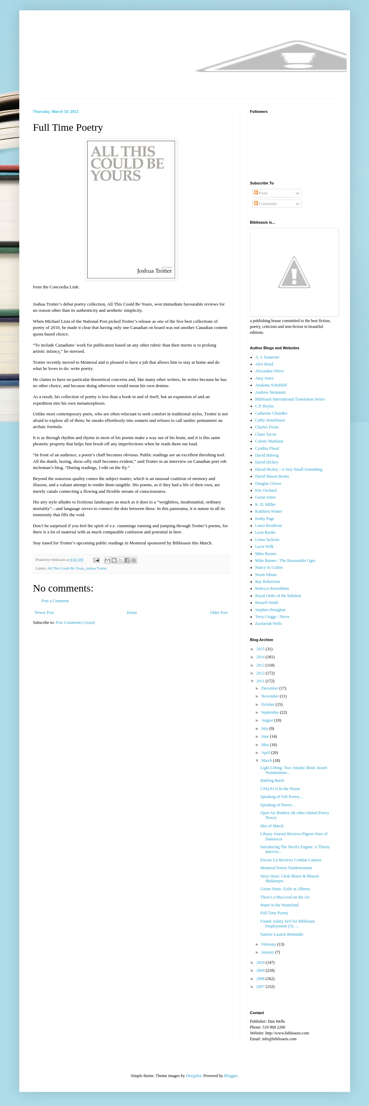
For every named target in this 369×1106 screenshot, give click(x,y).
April (266, 752)
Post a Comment (55, 600)
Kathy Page (265, 518)
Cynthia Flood (267, 448)
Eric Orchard (266, 490)
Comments (265, 203)
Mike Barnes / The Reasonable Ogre (285, 560)
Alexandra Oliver (269, 371)
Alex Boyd (264, 364)
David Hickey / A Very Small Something (288, 469)
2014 (261, 657)
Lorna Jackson (267, 539)
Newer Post (44, 612)
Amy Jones (264, 378)
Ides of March (271, 825)
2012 (261, 673)
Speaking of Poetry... (277, 804)
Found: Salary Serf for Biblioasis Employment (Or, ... (287, 923)
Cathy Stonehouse (270, 420)
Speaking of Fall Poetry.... (281, 796)
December (270, 688)
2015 (261, 649)
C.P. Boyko (264, 406)
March (267, 760)
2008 (261, 978)
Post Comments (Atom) (75, 622)
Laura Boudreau (268, 525)
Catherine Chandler (271, 413)
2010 (261, 962)
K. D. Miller (265, 504)
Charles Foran (267, 427)
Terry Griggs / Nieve (272, 616)
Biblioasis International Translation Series (290, 399)
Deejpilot (194, 1075)
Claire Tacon (265, 434)
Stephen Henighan (270, 609)
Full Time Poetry (274, 913)
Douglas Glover (268, 483)
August (267, 720)
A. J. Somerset (267, 357)
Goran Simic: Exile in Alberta (284, 888)
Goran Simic (265, 497)
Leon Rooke (265, 532)
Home (132, 612)
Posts (261, 193)
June (265, 736)
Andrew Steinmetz (270, 392)
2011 (261, 681)
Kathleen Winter (269, 511)
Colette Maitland (269, 441)
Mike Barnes (266, 553)
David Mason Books (272, 476)
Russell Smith (266, 602)
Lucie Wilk (264, 546)
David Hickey (266, 462)
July (265, 728)
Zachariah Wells (268, 623)
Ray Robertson (267, 581)
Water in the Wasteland (279, 905)
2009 (261, 970)
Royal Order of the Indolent (278, 595)
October (268, 704)
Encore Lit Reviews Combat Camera (290, 860)
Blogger (230, 1075)
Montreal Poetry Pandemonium (286, 867)
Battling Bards (272, 780)
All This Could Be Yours (65, 568)
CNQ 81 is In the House (280, 788)
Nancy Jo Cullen (269, 567)
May (265, 744)
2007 (261, 986)
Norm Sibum (266, 574)
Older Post (219, 612)
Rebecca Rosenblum (272, 588)
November (270, 696)
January (268, 952)
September (270, 712)
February (269, 944)
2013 (261, 665)
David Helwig (267, 455)
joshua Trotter (96, 568)
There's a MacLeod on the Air (284, 897)
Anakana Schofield (271, 385)
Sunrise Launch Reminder (281, 934)
